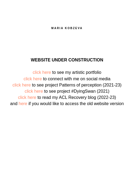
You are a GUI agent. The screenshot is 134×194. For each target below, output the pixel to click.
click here (42, 72)
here (23, 103)
